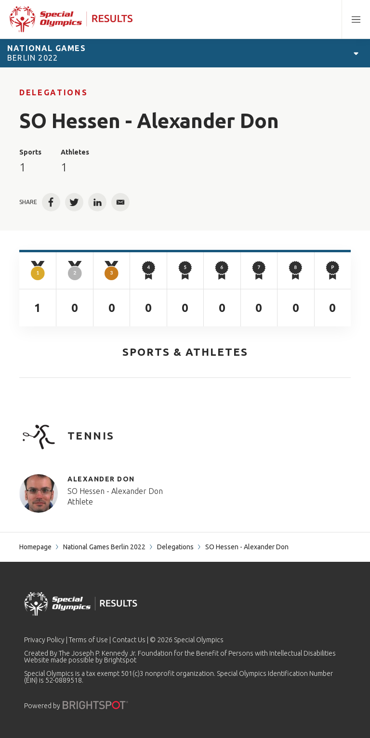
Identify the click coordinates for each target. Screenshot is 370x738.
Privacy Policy (44, 640)
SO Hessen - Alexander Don (115, 491)
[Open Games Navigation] (356, 53)
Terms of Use (88, 640)
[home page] (71, 19)
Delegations (53, 92)
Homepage (35, 547)
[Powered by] (95, 705)
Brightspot (120, 660)
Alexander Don (101, 479)
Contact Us (128, 640)
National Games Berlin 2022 (104, 547)
